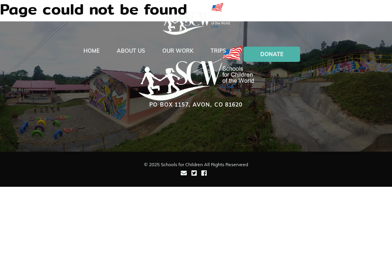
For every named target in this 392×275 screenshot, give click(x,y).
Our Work (177, 50)
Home (91, 50)
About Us (131, 50)
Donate (271, 54)
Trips (218, 50)
